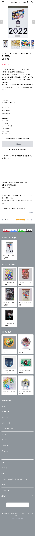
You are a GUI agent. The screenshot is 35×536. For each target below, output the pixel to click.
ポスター (4, 484)
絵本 (2, 473)
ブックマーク (5, 412)
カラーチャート (5, 423)
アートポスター (5, 490)
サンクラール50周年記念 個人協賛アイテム (14, 479)
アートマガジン (5, 445)
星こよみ (4, 496)
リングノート (5, 456)
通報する (31, 212)
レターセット (5, 462)
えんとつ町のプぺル (7, 428)
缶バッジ (4, 440)
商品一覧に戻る (17, 505)
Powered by (18, 518)
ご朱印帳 (4, 468)
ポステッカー (5, 451)
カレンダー (4, 417)
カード (3, 406)
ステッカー (4, 434)
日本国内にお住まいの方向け (17, 149)
